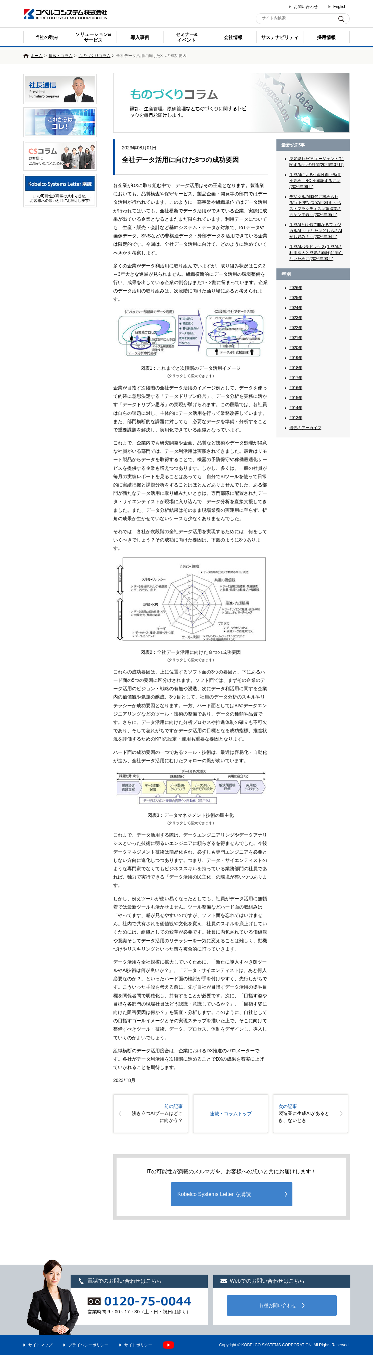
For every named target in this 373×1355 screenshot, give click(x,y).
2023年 (295, 317)
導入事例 (140, 37)
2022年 (295, 327)
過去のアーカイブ (305, 427)
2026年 (295, 287)
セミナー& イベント (186, 37)
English (339, 6)
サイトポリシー (138, 1345)
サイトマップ (40, 1345)
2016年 (295, 387)
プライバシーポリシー (88, 1345)
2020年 (295, 347)
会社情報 (233, 37)
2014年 (295, 407)
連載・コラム (61, 55)
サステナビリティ (279, 37)
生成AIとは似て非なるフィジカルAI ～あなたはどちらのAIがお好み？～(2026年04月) (315, 230)
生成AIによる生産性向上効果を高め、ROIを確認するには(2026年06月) (315, 180)
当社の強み (46, 37)
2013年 (295, 417)
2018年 (295, 367)
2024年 (295, 307)
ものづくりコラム (95, 55)
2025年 (295, 297)
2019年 (295, 357)
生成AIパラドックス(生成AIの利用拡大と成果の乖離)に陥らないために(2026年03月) (316, 252)
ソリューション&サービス (93, 37)
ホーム (37, 55)
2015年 (295, 397)
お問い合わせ (306, 6)
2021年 (295, 337)
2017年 (295, 377)
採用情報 (326, 37)
